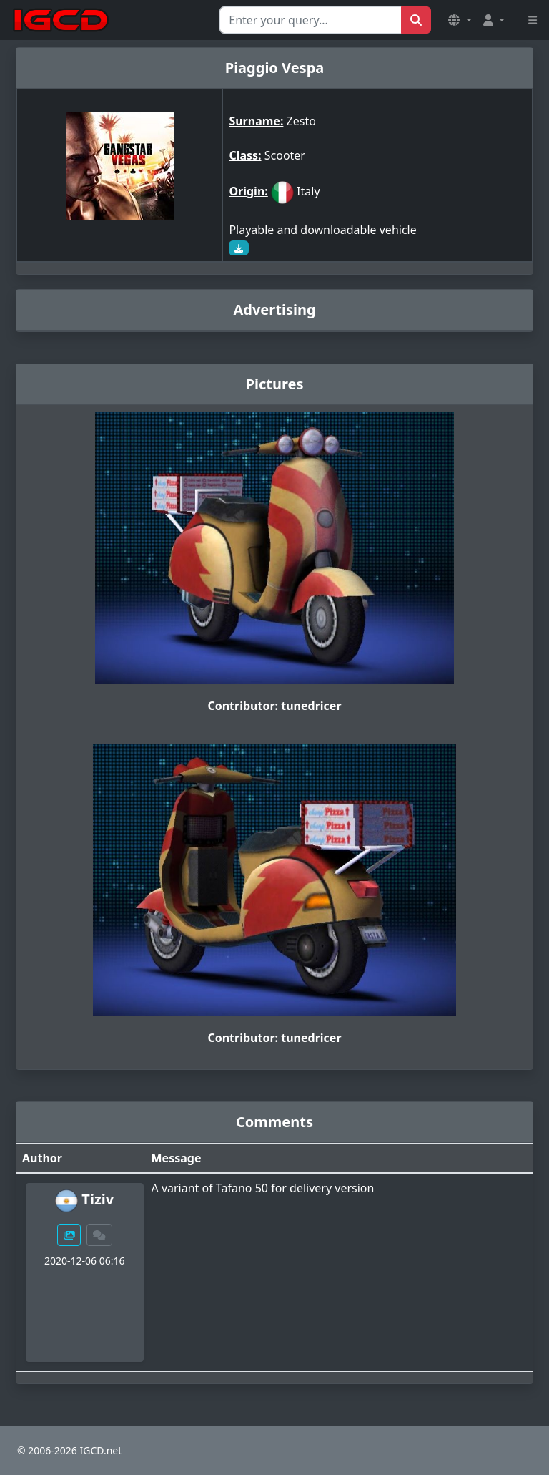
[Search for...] (310, 20)
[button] (459, 20)
